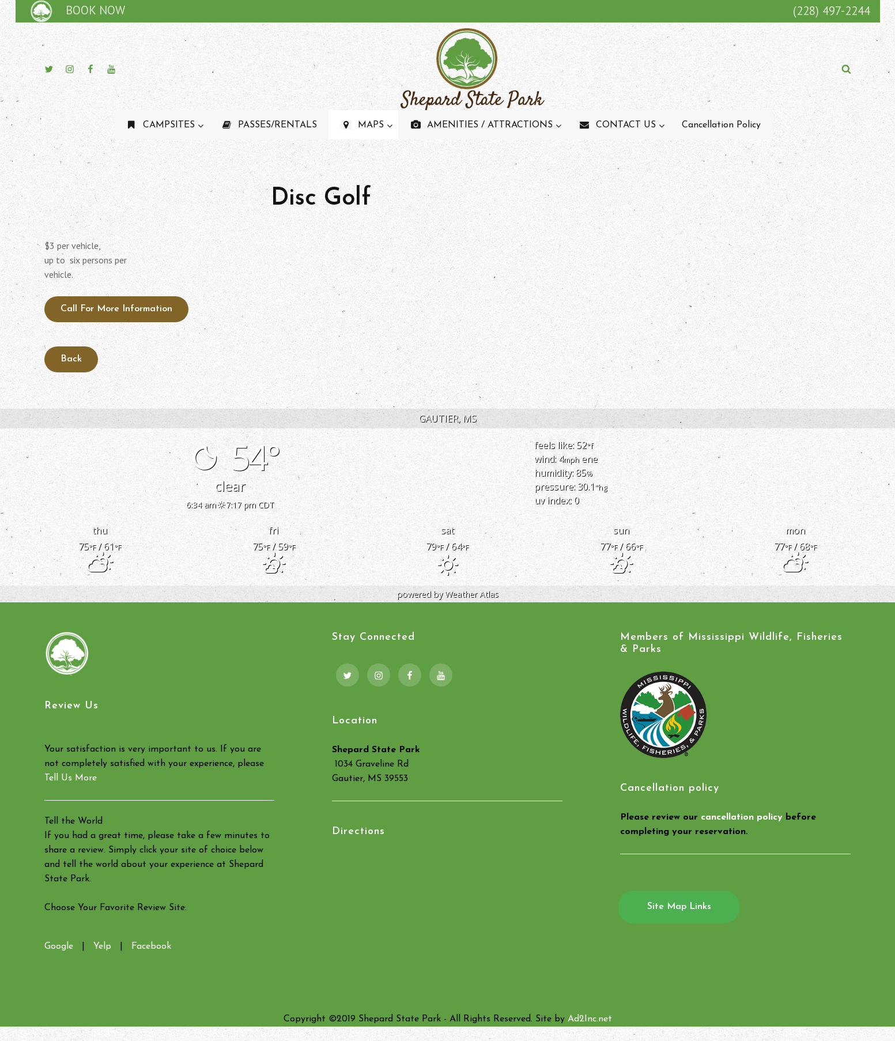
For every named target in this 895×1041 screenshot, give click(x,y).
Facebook (151, 946)
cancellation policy (742, 817)
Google (58, 946)
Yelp (102, 946)
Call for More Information (116, 309)
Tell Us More (70, 778)
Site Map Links (679, 906)
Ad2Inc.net (590, 1019)
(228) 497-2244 (831, 10)
